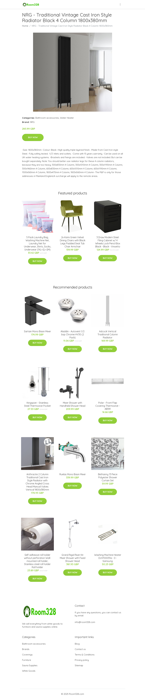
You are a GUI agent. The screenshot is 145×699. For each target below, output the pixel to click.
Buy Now (33, 137)
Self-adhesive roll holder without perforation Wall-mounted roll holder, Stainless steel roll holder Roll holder (37, 561)
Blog (77, 643)
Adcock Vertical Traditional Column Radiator (108, 334)
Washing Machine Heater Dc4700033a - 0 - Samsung (107, 558)
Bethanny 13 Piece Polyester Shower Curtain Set (107, 477)
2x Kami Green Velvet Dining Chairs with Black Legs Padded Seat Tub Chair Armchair (72, 242)
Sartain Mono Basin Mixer (37, 331)
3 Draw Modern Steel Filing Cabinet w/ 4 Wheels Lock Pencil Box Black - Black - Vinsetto (107, 242)
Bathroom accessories (47, 117)
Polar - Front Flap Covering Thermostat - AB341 (107, 405)
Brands (25, 649)
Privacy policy (82, 660)
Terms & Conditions (85, 654)
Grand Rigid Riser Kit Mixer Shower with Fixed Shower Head (72, 558)
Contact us (80, 649)
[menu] (120, 4)
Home (25, 25)
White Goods (28, 670)
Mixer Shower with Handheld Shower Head (72, 404)
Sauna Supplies (29, 665)
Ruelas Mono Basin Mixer (72, 474)
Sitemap (79, 665)
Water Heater (67, 117)
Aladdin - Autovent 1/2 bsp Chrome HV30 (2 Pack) (72, 334)
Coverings (27, 654)
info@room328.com (85, 622)
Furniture (26, 660)
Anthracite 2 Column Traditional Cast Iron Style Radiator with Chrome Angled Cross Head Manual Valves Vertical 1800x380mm (37, 482)
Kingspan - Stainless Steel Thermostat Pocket (37, 404)
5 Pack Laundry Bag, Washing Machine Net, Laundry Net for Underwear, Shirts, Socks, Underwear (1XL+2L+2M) (37, 243)
